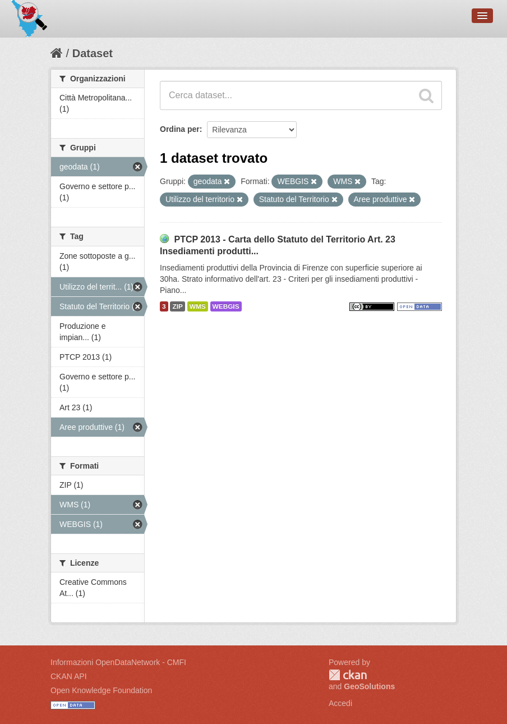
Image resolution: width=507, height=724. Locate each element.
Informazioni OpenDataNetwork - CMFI (118, 662)
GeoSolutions (369, 686)
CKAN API (68, 676)
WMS (198, 306)
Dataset (92, 53)
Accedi (340, 703)
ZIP (177, 306)
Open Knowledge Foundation (101, 690)
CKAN (348, 675)
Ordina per (180, 129)
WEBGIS (226, 306)
